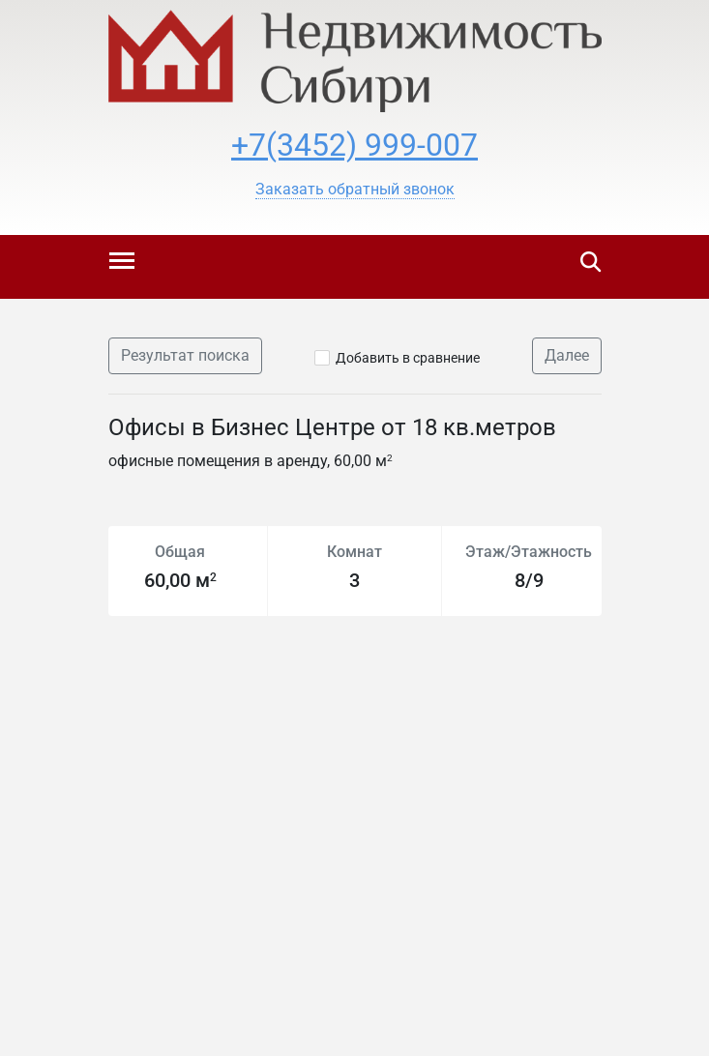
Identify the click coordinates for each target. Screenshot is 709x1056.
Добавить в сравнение (408, 358)
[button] (355, 189)
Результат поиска (185, 355)
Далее (567, 355)
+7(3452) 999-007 (354, 145)
